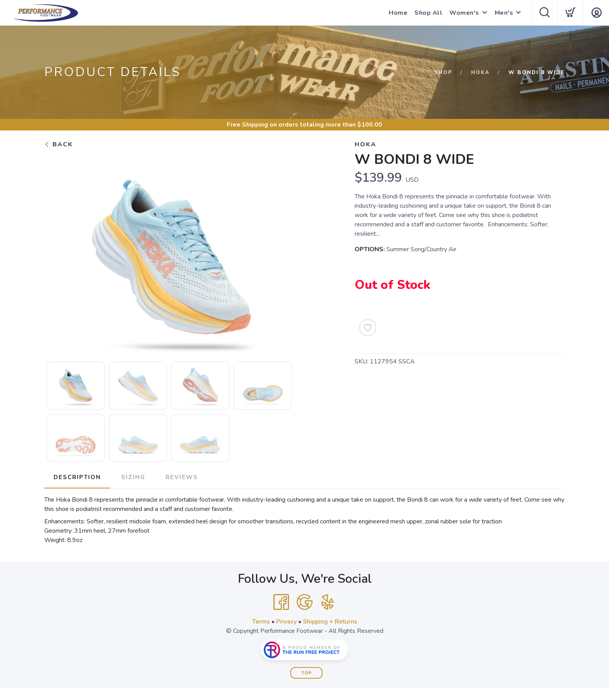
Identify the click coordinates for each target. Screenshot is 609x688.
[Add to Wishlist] (367, 327)
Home (398, 13)
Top (306, 673)
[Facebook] (281, 602)
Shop (443, 72)
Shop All (428, 13)
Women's (464, 13)
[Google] (304, 602)
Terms (261, 621)
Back (58, 144)
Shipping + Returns (330, 621)
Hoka (480, 72)
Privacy (286, 621)
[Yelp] (327, 602)
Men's (504, 13)
